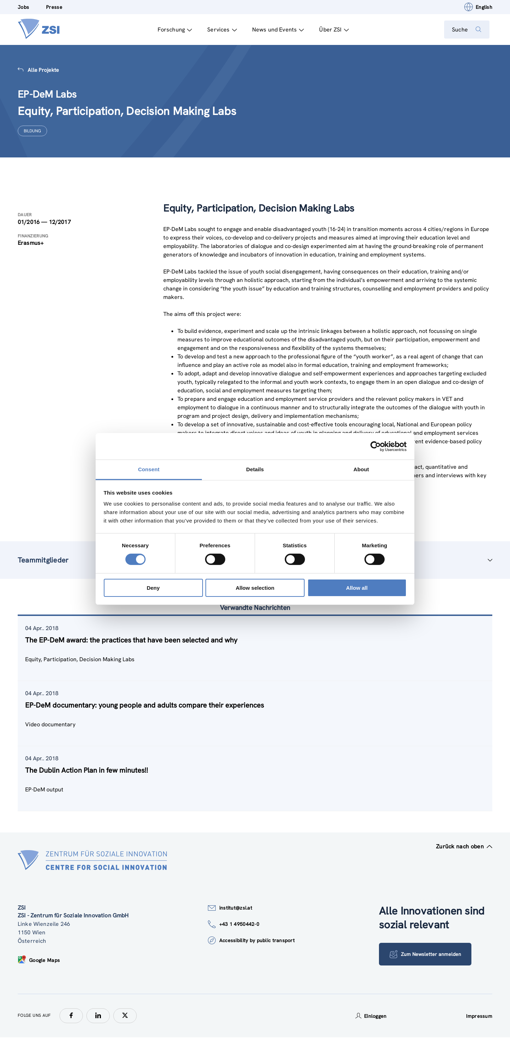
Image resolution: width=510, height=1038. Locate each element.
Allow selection (255, 588)
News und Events (275, 29)
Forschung (172, 29)
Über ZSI (331, 29)
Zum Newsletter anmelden (414, 954)
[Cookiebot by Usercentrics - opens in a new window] (376, 446)
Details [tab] (255, 469)
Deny (153, 588)
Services (219, 29)
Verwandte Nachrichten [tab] (255, 608)
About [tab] (361, 469)
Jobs (23, 7)
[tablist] (255, 714)
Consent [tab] (149, 469)
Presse (54, 7)
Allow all (357, 588)
